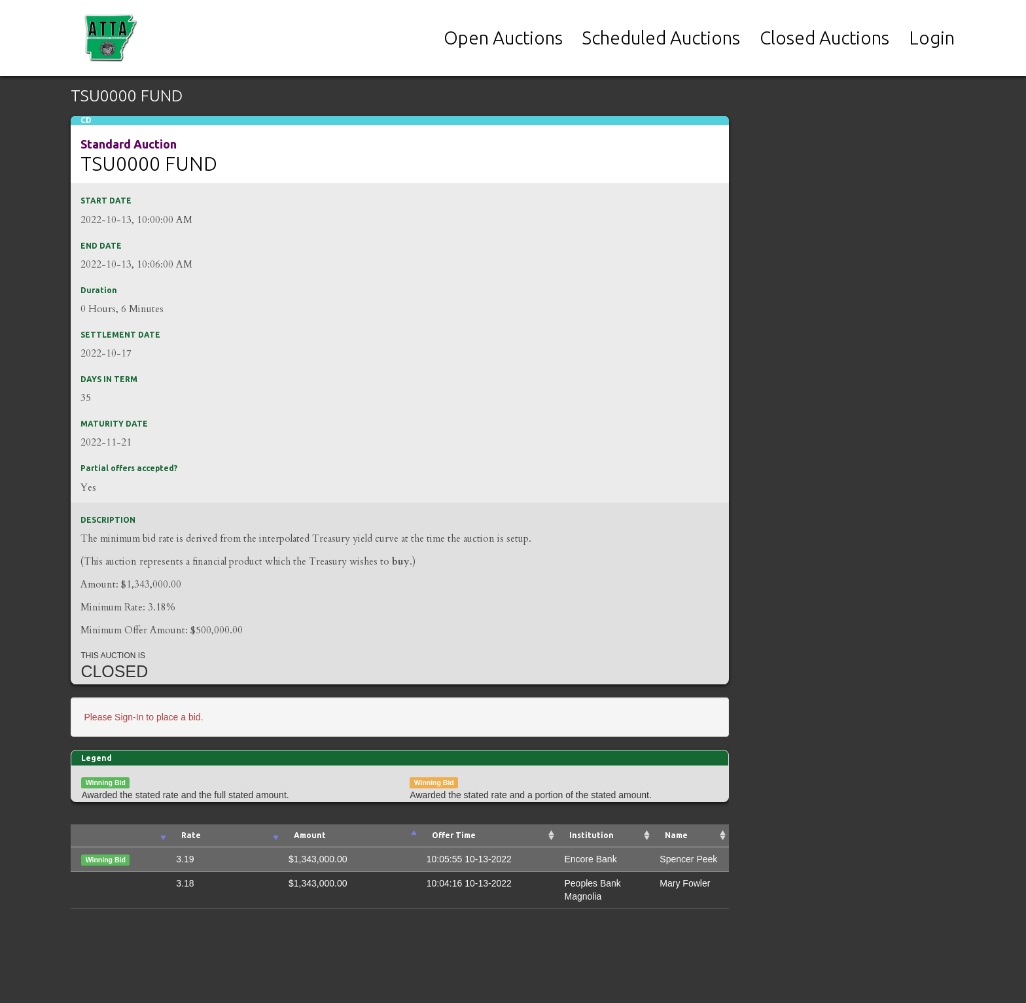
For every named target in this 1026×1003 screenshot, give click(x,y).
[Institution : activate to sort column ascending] (605, 835)
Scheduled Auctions (661, 37)
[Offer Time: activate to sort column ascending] (489, 835)
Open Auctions (503, 37)
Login (932, 37)
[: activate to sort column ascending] (120, 835)
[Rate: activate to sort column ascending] (225, 835)
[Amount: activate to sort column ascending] (351, 835)
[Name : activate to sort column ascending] (691, 835)
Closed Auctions (824, 37)
